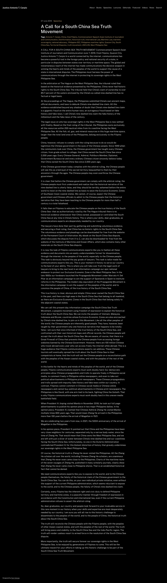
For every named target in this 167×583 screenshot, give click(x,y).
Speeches (57, 21)
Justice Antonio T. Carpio (15, 7)
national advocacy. (59, 42)
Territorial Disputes (58, 45)
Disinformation (65, 40)
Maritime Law (106, 40)
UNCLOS (86, 45)
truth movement (74, 45)
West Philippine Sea (99, 45)
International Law (93, 40)
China (63, 37)
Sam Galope (15, 578)
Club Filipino (72, 37)
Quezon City (110, 42)
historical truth (78, 40)
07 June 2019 (46, 21)
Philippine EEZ (74, 42)
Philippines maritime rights (92, 42)
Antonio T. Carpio (53, 37)
